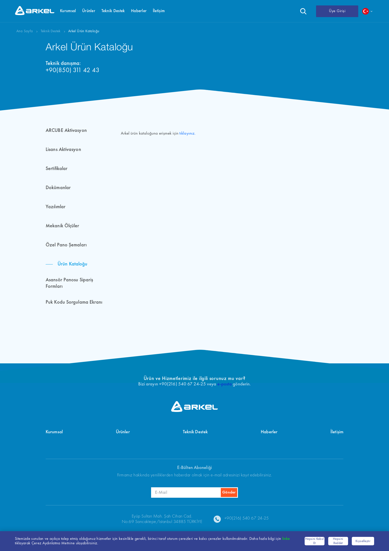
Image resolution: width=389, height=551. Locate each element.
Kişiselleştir (363, 541)
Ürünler (123, 432)
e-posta (224, 384)
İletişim (336, 432)
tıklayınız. (187, 133)
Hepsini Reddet (338, 541)
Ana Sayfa (24, 31)
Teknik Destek (51, 31)
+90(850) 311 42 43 (72, 70)
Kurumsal (54, 432)
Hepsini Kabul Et (314, 541)
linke (286, 539)
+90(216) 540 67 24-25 (246, 518)
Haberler (269, 432)
